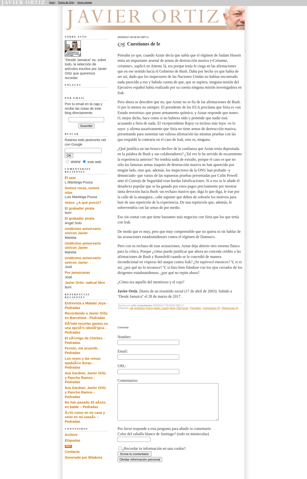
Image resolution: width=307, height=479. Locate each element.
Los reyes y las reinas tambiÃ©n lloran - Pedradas (83, 363)
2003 (179, 308)
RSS (68, 446)
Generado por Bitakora (83, 457)
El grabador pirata (79, 208)
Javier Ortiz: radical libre (85, 283)
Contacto (72, 452)
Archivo (71, 435)
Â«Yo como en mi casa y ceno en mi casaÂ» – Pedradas (85, 417)
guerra (149, 308)
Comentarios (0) (211, 308)
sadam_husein (161, 308)
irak (131, 308)
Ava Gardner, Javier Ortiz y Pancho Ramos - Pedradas (85, 377)
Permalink (195, 308)
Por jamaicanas (77, 272)
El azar (70, 178)
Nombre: (124, 337)
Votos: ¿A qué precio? (83, 203)
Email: (123, 351)
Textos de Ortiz (66, 2)
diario (173, 308)
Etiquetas (72, 440)
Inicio (52, 2)
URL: (122, 366)
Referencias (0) (230, 308)
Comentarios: (128, 380)
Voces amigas (84, 2)
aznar (185, 308)
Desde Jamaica (90, 24)
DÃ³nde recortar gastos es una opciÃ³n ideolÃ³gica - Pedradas (86, 328)
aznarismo (139, 308)
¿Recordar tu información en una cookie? (154, 456)
